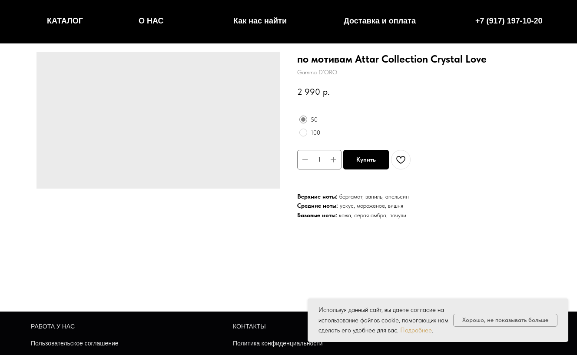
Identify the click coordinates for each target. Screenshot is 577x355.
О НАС (151, 21)
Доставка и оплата (380, 21)
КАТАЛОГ (65, 21)
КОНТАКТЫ (249, 326)
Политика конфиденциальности (278, 343)
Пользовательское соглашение (75, 343)
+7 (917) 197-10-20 (509, 21)
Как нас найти (260, 21)
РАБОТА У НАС (53, 326)
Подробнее (416, 330)
